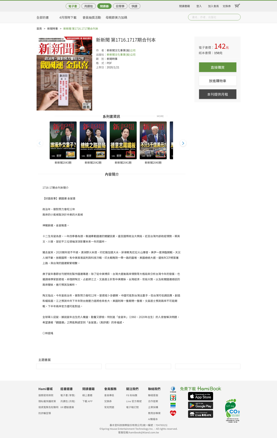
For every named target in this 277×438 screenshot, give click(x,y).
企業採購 (153, 407)
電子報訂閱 (132, 407)
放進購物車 (217, 80)
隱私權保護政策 (47, 401)
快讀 (134, 6)
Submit (237, 17)
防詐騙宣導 (44, 413)
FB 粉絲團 (131, 395)
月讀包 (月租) (67, 401)
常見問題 (109, 407)
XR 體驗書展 (67, 407)
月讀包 (88, 6)
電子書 (72, 6)
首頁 (39, 28)
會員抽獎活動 (92, 17)
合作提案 (153, 401)
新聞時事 (52, 28)
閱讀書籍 (184, 5)
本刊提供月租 (217, 94)
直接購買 (218, 67)
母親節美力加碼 (116, 17)
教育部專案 (154, 413)
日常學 (120, 6)
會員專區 (109, 395)
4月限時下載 (68, 17)
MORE (160, 116)
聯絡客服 (153, 395)
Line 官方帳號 (134, 401)
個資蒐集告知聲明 (48, 407)
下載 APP (87, 401)
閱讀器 (104, 6)
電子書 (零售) (67, 395)
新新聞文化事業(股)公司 (121, 54)
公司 (133, 50)
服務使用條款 (46, 395)
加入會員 (213, 5)
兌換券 (227, 5)
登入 (199, 5)
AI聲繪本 (153, 419)
